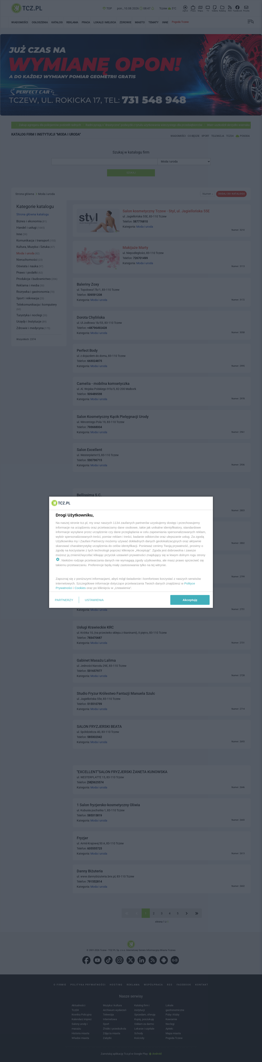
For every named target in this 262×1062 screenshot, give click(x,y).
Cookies (80, 588)
